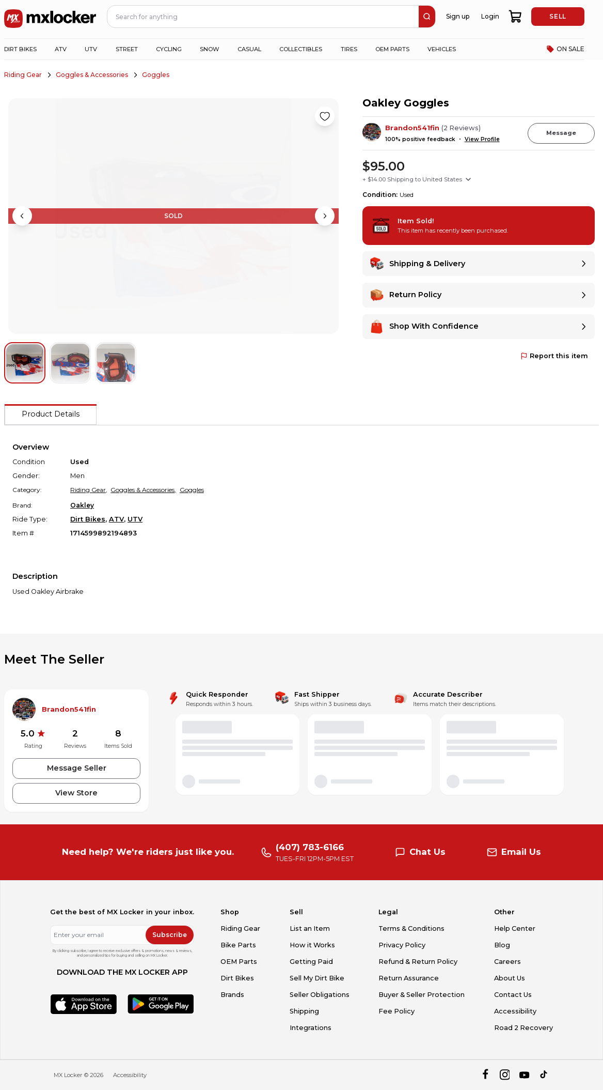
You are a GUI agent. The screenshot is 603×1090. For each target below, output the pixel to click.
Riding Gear (23, 75)
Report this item (554, 356)
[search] (427, 16)
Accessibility (515, 1011)
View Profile (482, 139)
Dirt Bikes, (88, 519)
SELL (557, 16)
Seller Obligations (320, 995)
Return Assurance (408, 978)
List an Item (310, 928)
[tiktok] (544, 1075)
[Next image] (325, 216)
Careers (507, 961)
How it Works (312, 945)
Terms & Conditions (411, 928)
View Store (76, 792)
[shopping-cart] (515, 16)
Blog (502, 945)
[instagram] (505, 1075)
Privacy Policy (401, 945)
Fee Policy (396, 1011)
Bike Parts (238, 945)
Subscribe (169, 935)
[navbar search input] (263, 16)
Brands (232, 995)
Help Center (514, 928)
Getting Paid (311, 961)
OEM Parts (238, 961)
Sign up (457, 16)
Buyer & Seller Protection (421, 995)
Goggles (155, 75)
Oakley (82, 505)
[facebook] (485, 1075)
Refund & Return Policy (417, 961)
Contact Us (513, 995)
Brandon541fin (412, 128)
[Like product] (325, 116)
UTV (135, 519)
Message (561, 132)
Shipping (304, 1011)
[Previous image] (22, 216)
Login (490, 16)
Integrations (310, 1028)
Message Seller (76, 768)
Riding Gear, (88, 490)
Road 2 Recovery (523, 1028)
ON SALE (565, 49)
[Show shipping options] (468, 179)
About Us (509, 978)
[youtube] (524, 1075)
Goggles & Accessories (92, 75)
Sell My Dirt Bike (317, 978)
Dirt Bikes (237, 978)
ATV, (117, 519)
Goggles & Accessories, (143, 490)
